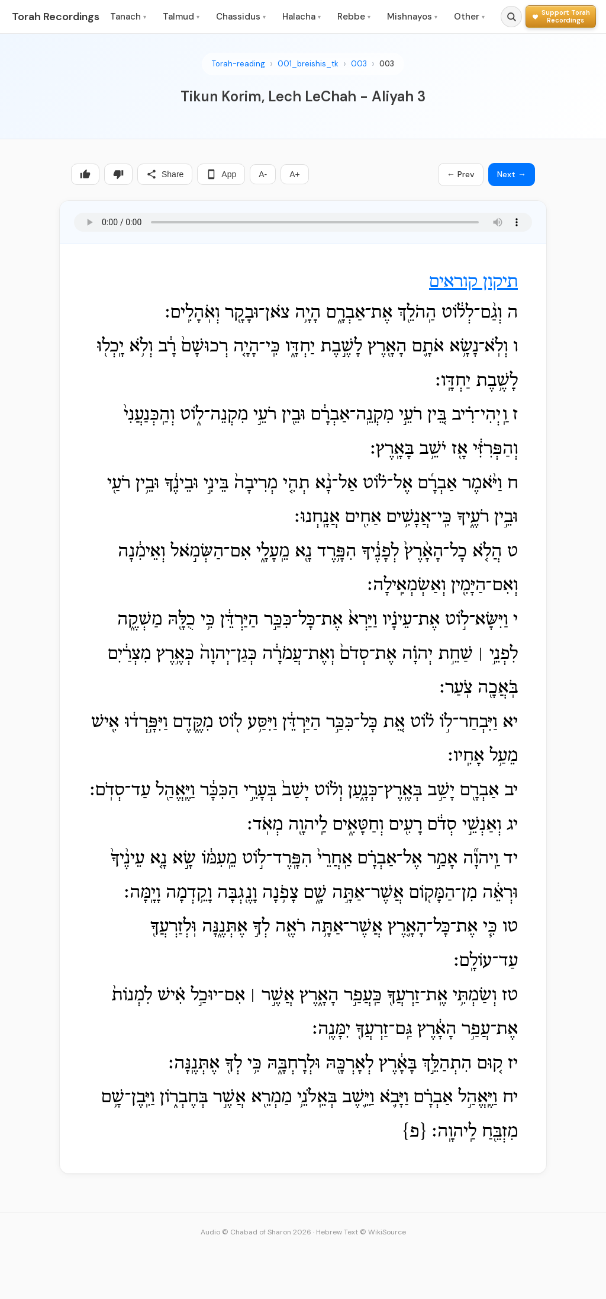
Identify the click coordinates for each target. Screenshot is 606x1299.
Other (469, 17)
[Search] (511, 16)
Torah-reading (238, 64)
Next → (511, 174)
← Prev (461, 174)
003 (359, 64)
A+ (294, 174)
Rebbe (353, 17)
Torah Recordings (55, 16)
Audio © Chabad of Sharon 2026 (256, 1232)
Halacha (301, 17)
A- (263, 174)
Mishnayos (412, 17)
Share (164, 174)
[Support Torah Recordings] (561, 16)
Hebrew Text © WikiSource (361, 1232)
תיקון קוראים (473, 282)
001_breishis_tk (308, 64)
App (221, 174)
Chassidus (241, 17)
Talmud (181, 17)
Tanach (128, 17)
